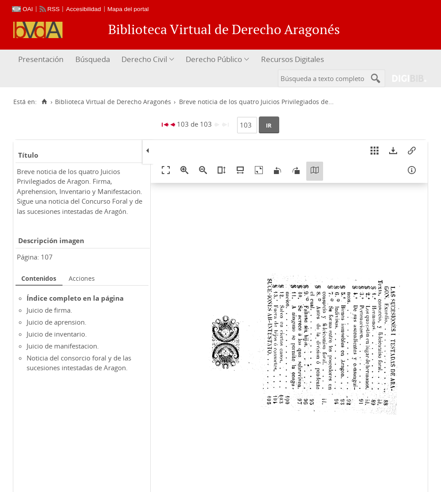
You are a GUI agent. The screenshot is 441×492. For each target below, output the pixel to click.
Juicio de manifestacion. (63, 345)
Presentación (40, 59)
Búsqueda (92, 59)
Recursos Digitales (292, 59)
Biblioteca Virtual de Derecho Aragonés (113, 102)
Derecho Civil (144, 59)
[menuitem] (42, 60)
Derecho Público (214, 59)
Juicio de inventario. (57, 333)
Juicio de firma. (49, 310)
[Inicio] (44, 102)
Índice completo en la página (75, 298)
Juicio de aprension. (56, 322)
